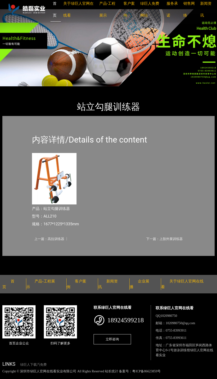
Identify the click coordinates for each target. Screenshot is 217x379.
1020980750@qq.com (180, 323)
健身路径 (54, 90)
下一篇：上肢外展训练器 (164, 238)
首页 (10, 90)
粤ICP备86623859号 (146, 371)
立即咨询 (112, 339)
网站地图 (7, 376)
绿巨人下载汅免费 (33, 364)
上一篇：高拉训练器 (49, 238)
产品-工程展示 (31, 90)
